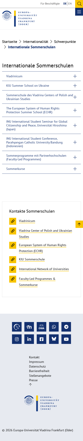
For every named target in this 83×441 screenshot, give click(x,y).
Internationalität (35, 41)
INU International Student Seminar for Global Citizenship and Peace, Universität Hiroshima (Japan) (36, 125)
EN (70, 3)
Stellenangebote (40, 376)
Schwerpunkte (65, 41)
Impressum (36, 362)
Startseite (9, 41)
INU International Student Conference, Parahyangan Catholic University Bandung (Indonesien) (34, 142)
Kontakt (34, 357)
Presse (33, 380)
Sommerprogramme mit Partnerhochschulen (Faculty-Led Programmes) (36, 157)
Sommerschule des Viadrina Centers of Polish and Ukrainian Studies (39, 97)
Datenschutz (37, 366)
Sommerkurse (15, 169)
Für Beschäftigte (50, 3)
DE (64, 3)
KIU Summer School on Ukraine (27, 86)
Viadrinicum (14, 76)
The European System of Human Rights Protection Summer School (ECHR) (33, 110)
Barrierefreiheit (39, 371)
